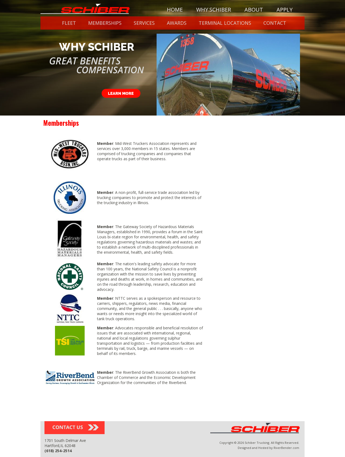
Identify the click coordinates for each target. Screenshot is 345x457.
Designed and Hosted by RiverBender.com (268, 448)
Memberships (105, 23)
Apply (284, 9)
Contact (274, 23)
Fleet (69, 23)
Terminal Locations (225, 23)
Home (175, 9)
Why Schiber (213, 9)
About (253, 9)
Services (144, 23)
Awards (177, 23)
